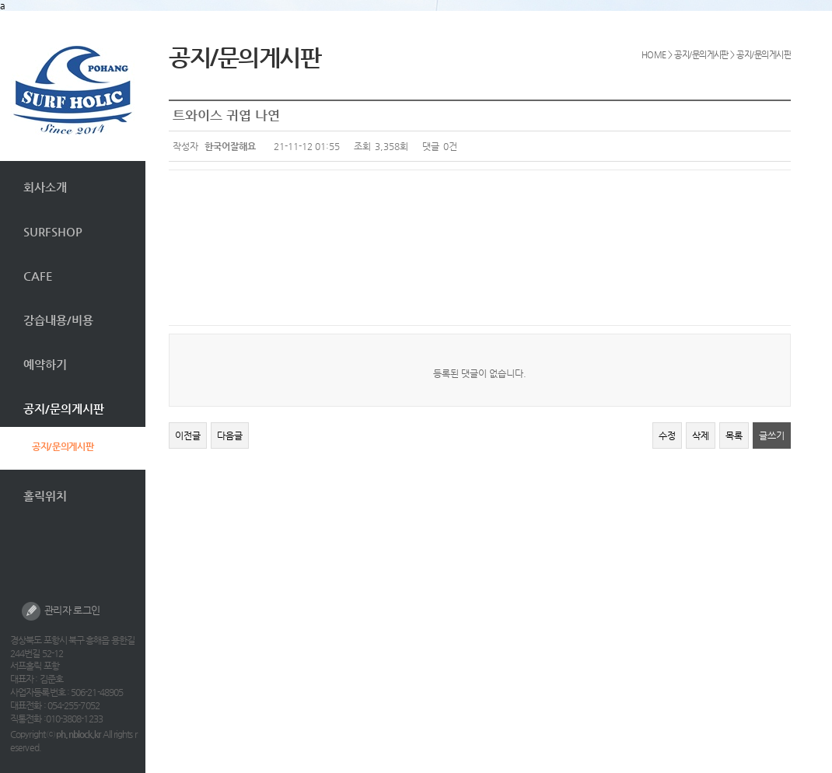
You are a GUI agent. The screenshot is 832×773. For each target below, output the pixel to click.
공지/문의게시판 (63, 408)
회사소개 (45, 187)
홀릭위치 (45, 495)
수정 (667, 435)
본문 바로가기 (0, 11)
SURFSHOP (52, 231)
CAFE (38, 275)
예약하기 (45, 364)
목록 (734, 435)
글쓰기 (772, 435)
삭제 (700, 435)
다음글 (230, 435)
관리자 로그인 (61, 611)
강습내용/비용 (58, 320)
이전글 (188, 435)
